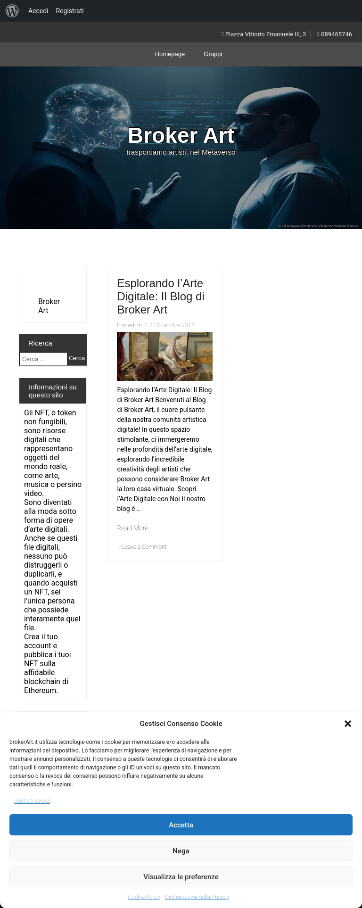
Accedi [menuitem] (38, 11)
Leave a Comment (144, 547)
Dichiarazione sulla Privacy (197, 897)
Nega (181, 851)
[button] (348, 723)
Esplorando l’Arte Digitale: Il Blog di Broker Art (160, 296)
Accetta (181, 825)
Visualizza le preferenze (181, 877)
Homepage (170, 54)
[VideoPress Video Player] (52, 283)
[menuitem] (12, 11)
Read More (132, 528)
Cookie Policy (144, 897)
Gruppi (213, 54)
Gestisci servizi (32, 801)
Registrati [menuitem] (70, 11)
